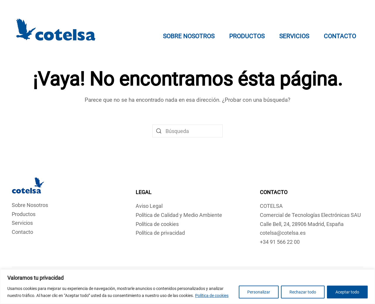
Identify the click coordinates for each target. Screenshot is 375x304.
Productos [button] (247, 36)
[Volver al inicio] (56, 30)
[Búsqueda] (187, 131)
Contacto (340, 36)
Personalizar (258, 292)
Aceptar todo (347, 292)
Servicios (294, 36)
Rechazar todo (302, 292)
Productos (23, 214)
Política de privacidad (160, 233)
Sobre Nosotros (188, 36)
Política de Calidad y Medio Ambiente (179, 215)
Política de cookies (212, 295)
